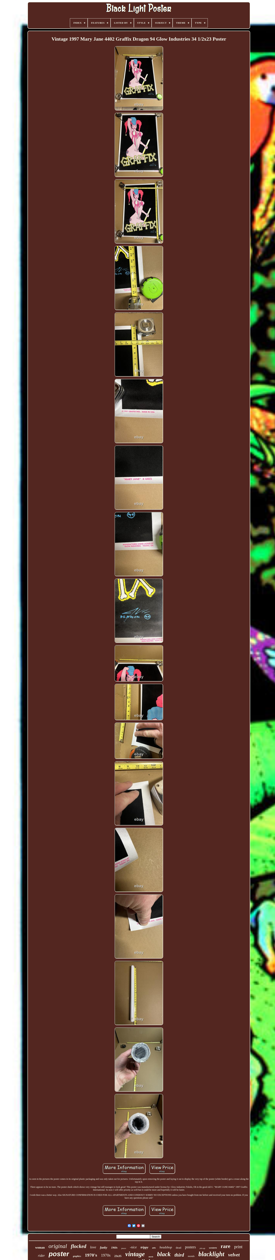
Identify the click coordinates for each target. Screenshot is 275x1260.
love (93, 1247)
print (238, 1246)
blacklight (211, 1254)
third (179, 1255)
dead (178, 1247)
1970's (91, 1255)
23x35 (118, 1256)
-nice (133, 1247)
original (58, 1246)
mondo (191, 1256)
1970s (105, 1255)
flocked (78, 1246)
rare (225, 1246)
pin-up (202, 1248)
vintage (135, 1254)
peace (123, 1248)
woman (40, 1247)
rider (41, 1256)
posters (190, 1247)
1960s (114, 1247)
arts (154, 1247)
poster (59, 1254)
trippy (144, 1247)
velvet (234, 1255)
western (213, 1247)
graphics (77, 1256)
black (164, 1254)
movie (151, 1257)
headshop (165, 1247)
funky (103, 1247)
